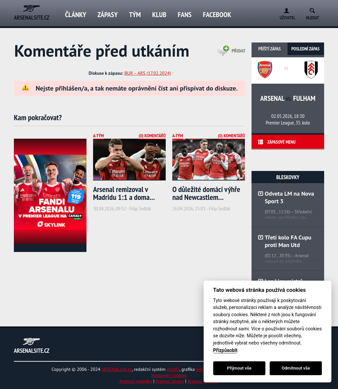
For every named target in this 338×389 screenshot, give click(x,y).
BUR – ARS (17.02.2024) (147, 73)
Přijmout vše (239, 368)
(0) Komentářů (152, 136)
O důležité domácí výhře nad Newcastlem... (206, 193)
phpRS (173, 369)
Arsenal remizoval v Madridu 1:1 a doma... (124, 193)
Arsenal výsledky (135, 381)
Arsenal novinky (203, 381)
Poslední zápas (305, 49)
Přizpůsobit (225, 350)
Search (314, 9)
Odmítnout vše (296, 368)
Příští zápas (269, 49)
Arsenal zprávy (169, 381)
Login (285, 9)
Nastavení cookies (168, 375)
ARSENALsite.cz (116, 369)
